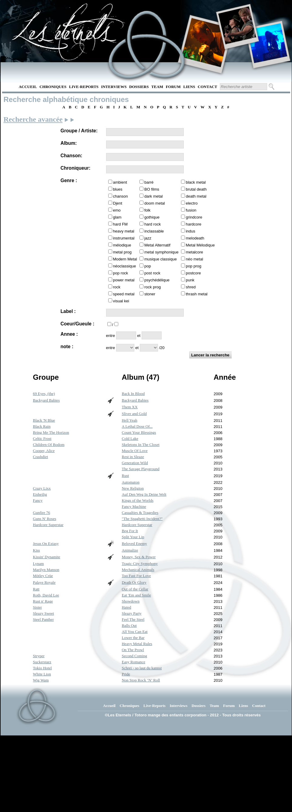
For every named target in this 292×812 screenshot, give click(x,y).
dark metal (153, 196)
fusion (191, 210)
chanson (120, 196)
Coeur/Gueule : (78, 323)
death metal (196, 196)
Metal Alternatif (157, 245)
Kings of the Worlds (137, 500)
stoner (149, 294)
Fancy (38, 500)
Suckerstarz (42, 662)
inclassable (154, 231)
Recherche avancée (33, 119)
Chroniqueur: (76, 168)
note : (67, 346)
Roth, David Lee (46, 595)
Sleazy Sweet (43, 613)
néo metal (194, 259)
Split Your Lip (133, 537)
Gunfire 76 (41, 512)
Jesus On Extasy (46, 543)
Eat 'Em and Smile (136, 595)
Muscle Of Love (134, 450)
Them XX (129, 407)
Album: (69, 143)
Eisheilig (40, 494)
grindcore (194, 217)
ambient (120, 182)
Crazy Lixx (42, 488)
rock (117, 287)
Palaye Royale (44, 582)
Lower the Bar (133, 637)
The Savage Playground (140, 469)
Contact (207, 86)
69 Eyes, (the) (44, 393)
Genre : (69, 180)
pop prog (193, 266)
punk (190, 280)
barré (148, 182)
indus (190, 231)
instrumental (124, 238)
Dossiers (139, 86)
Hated (126, 607)
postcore (193, 273)
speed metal (124, 294)
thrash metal (197, 294)
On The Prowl (133, 649)
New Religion (133, 488)
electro (192, 203)
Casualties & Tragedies (140, 512)
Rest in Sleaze (133, 456)
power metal (124, 280)
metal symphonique (161, 252)
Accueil (28, 86)
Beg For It (130, 530)
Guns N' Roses (44, 518)
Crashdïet (40, 456)
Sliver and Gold (134, 413)
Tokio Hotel (42, 668)
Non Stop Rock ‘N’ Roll (141, 680)
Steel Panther (43, 619)
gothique (151, 217)
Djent (117, 203)
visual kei (121, 301)
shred (191, 287)
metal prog (122, 252)
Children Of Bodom (49, 444)
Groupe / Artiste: (79, 130)
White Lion (42, 674)
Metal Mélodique (200, 245)
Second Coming (134, 656)
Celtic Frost (42, 438)
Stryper (39, 656)
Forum (173, 86)
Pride (126, 674)
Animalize (130, 550)
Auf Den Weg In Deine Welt (144, 494)
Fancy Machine (134, 506)
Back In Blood (133, 393)
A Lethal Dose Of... (137, 426)
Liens (189, 86)
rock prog (152, 287)
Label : (68, 311)
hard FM (120, 224)
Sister (37, 607)
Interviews (113, 86)
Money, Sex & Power (139, 557)
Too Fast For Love (136, 575)
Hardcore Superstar (48, 524)
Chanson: (71, 155)
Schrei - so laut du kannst (142, 668)
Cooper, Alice (44, 450)
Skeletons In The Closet (140, 444)
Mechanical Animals (138, 569)
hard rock (152, 224)
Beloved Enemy (134, 543)
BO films (151, 189)
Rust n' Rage (43, 601)
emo (117, 210)
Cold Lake (130, 438)
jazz (147, 238)
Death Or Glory (134, 582)
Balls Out (129, 625)
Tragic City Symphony (140, 563)
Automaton (130, 482)
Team (157, 86)
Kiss (36, 550)
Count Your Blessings (139, 432)
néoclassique (124, 266)
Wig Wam (41, 680)
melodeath (195, 238)
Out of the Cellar (135, 589)
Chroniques (52, 86)
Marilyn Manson (46, 569)
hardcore (193, 224)
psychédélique (156, 280)
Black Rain (42, 426)
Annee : (69, 334)
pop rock (120, 273)
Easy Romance (133, 662)
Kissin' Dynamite (46, 557)
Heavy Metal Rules (137, 643)
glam (117, 217)
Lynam (38, 563)
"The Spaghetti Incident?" (142, 518)
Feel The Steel (133, 619)
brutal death (196, 189)
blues (118, 189)
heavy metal (123, 231)
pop (147, 266)
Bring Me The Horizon (51, 432)
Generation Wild (135, 462)
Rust (125, 475)
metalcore (194, 252)
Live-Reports (84, 86)
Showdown (130, 601)
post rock (152, 273)
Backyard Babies (46, 400)
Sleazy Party (131, 613)
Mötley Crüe (43, 575)
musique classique (160, 259)
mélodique (122, 245)
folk (147, 210)
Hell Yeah (129, 420)
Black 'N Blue (44, 420)
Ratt (36, 589)
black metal (196, 182)
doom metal (154, 203)
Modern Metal (125, 259)
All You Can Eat (134, 631)
